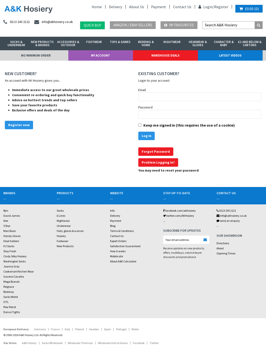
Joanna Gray (11, 266)
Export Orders (118, 241)
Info (112, 210)
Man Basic (9, 231)
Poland (79, 329)
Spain (107, 329)
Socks (60, 210)
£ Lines (61, 215)
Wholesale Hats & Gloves (113, 343)
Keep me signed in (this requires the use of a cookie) (189, 125)
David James (11, 215)
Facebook (139, 343)
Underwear (64, 226)
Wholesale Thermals (80, 343)
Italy (67, 329)
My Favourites (179, 25)
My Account (100, 55)
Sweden (94, 329)
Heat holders (11, 241)
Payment (158, 6)
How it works (118, 251)
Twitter (154, 343)
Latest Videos (230, 55)
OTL (6, 302)
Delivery (115, 6)
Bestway (8, 292)
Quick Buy (92, 25)
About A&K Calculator (123, 261)
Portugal (121, 329)
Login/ (206, 6)
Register (221, 6)
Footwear (94, 42)
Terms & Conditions (122, 231)
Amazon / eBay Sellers (132, 25)
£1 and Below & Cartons (249, 43)
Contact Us (182, 6)
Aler (5, 221)
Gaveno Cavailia (13, 276)
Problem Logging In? (158, 162)
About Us (136, 6)
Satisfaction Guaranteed (125, 246)
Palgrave (8, 286)
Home (97, 6)
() (249, 8)
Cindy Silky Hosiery (15, 256)
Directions (223, 243)
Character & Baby (224, 43)
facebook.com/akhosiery (179, 210)
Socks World (10, 297)
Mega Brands (11, 281)
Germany (40, 329)
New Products (65, 246)
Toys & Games (120, 42)
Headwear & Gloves (198, 43)
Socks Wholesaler (52, 343)
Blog (112, 226)
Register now (19, 125)
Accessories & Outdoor (68, 43)
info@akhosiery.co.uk (232, 215)
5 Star (6, 226)
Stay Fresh (9, 251)
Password (145, 107)
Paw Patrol (9, 307)
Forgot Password (156, 151)
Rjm (5, 210)
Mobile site (116, 256)
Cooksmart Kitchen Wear (18, 271)
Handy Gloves (12, 236)
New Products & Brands (42, 43)
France (55, 329)
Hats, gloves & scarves (70, 231)
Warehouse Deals (165, 55)
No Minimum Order (36, 55)
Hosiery (61, 236)
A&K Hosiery (29, 343)
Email (142, 90)
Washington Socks (14, 261)
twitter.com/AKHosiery (178, 215)
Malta (135, 329)
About (220, 248)
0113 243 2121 (226, 210)
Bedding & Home (146, 43)
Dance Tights (11, 312)
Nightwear (172, 42)
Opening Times (226, 253)
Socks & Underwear (16, 43)
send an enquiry (228, 221)
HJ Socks (8, 246)
